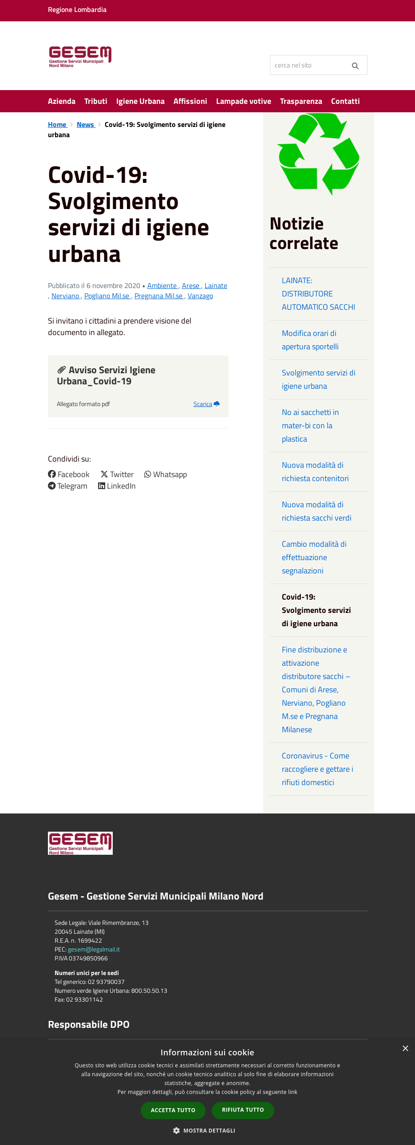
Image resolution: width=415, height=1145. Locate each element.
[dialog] (207, 1092)
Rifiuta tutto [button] (243, 1109)
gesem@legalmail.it (94, 949)
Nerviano (66, 295)
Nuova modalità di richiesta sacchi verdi (317, 511)
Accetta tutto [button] (173, 1110)
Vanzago (200, 295)
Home (58, 124)
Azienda (61, 101)
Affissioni (190, 101)
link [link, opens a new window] (292, 1092)
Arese (191, 285)
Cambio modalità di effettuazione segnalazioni (314, 557)
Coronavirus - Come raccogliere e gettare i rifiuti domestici (317, 769)
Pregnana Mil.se (159, 295)
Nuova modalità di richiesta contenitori (315, 471)
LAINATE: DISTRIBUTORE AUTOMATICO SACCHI (318, 293)
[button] (208, 1130)
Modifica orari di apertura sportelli (310, 339)
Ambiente (162, 285)
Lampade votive (243, 101)
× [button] (405, 1049)
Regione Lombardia (77, 9)
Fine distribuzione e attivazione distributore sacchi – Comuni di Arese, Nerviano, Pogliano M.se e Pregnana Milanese (316, 689)
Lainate (216, 285)
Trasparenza (301, 101)
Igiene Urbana (140, 101)
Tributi (95, 101)
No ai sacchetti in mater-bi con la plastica (310, 425)
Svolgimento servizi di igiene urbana (319, 379)
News (86, 124)
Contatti (345, 101)
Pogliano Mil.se (107, 295)
